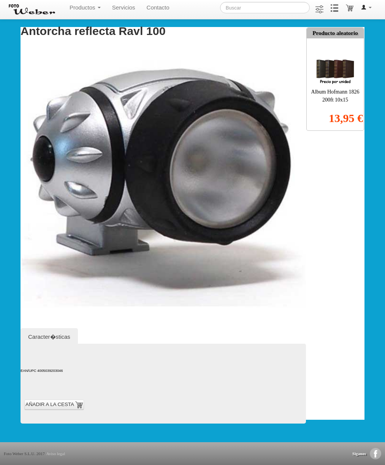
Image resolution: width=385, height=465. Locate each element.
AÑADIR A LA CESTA (54, 405)
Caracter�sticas (49, 336)
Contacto (158, 7)
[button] (366, 7)
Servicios (123, 7)
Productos (85, 7)
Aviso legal (55, 453)
